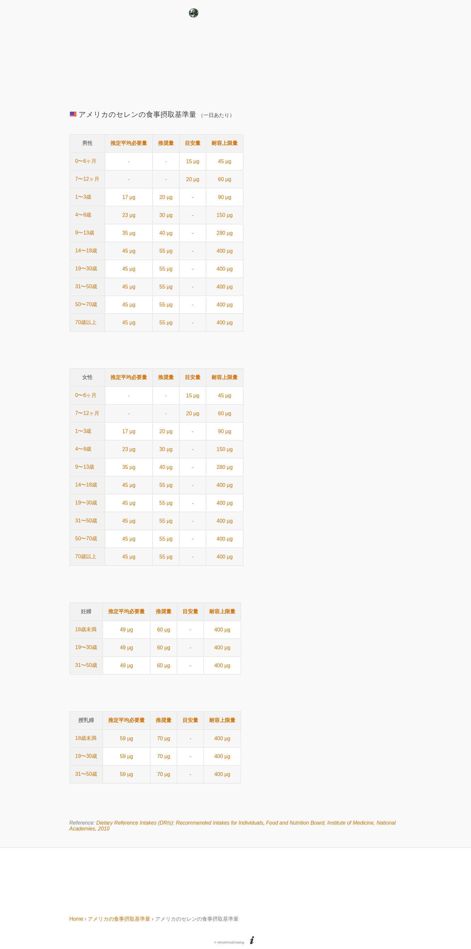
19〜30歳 (86, 268)
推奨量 (166, 143)
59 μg (126, 738)
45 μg (224, 161)
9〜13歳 (85, 232)
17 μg (128, 197)
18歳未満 (86, 629)
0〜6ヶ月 (86, 161)
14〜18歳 (86, 250)
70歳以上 (86, 322)
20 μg (192, 179)
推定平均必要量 (128, 143)
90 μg (224, 197)
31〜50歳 (86, 286)
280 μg (225, 233)
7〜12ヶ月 (87, 179)
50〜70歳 (86, 304)
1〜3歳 (83, 197)
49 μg (126, 629)
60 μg (224, 179)
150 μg (225, 215)
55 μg (165, 251)
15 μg (192, 161)
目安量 (192, 143)
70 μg (163, 738)
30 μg (165, 215)
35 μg (128, 233)
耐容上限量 (225, 143)
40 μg (165, 233)
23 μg (128, 215)
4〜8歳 (83, 215)
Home (76, 919)
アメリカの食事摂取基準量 (119, 919)
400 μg (225, 251)
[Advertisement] (236, 61)
